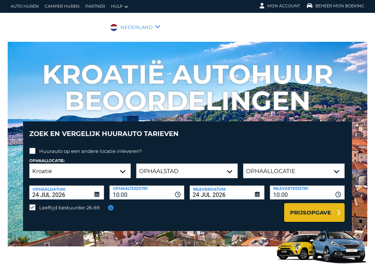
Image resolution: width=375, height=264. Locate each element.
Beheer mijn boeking (335, 5)
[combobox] (146, 187)
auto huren (25, 6)
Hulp (119, 6)
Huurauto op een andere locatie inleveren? (90, 145)
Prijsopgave (310, 206)
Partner (95, 6)
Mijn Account (280, 5)
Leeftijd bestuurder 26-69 (69, 202)
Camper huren (62, 6)
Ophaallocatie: (47, 155)
